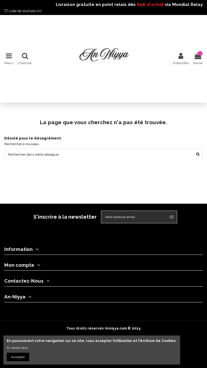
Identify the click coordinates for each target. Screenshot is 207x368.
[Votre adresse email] (134, 217)
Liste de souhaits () (23, 11)
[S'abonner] (172, 217)
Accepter (18, 357)
